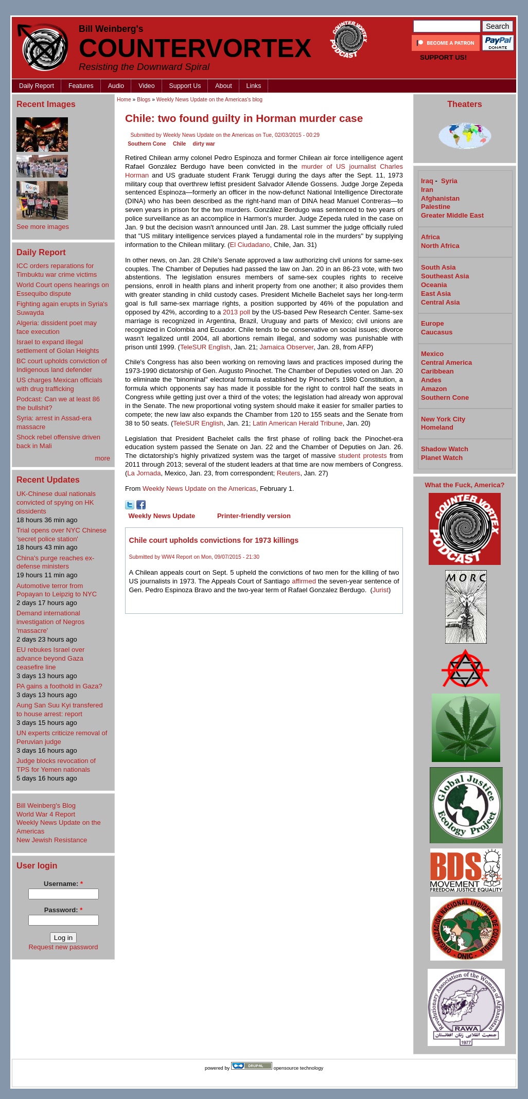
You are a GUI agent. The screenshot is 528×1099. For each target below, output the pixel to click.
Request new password (63, 947)
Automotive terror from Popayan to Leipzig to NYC (56, 590)
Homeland (437, 427)
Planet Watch (442, 458)
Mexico (432, 354)
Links (254, 86)
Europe (432, 323)
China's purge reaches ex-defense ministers (55, 562)
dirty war (204, 144)
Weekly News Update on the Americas (199, 488)
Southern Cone (147, 144)
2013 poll (236, 312)
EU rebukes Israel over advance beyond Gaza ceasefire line (50, 658)
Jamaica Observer (287, 347)
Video (146, 86)
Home (124, 99)
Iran (427, 189)
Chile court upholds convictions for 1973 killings (214, 540)
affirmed (304, 581)
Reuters (289, 473)
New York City (443, 419)
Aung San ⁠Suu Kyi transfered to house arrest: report (59, 709)
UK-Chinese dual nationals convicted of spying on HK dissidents (56, 502)
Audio (116, 86)
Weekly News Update (162, 516)
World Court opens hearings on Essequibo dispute (62, 289)
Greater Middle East (452, 215)
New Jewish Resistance (51, 840)
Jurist (381, 590)
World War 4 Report (45, 814)
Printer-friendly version (254, 516)
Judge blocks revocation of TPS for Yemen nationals (56, 765)
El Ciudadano (250, 245)
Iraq (427, 181)
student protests (363, 455)
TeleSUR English (205, 347)
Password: (63, 910)
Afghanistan (440, 198)
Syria (449, 181)
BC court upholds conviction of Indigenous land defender (61, 365)
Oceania (434, 285)
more (102, 458)
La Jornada (144, 473)
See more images (42, 227)
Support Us (185, 86)
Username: (63, 884)
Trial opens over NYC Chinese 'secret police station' (61, 534)
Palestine (435, 206)
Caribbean (437, 371)
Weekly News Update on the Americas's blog (209, 99)
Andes (431, 380)
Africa (430, 237)
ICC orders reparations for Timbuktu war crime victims (56, 270)
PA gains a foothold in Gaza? (59, 686)
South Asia (438, 267)
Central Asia (440, 302)
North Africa (440, 246)
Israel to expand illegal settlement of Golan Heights (57, 346)
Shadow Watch (444, 449)
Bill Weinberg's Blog (46, 805)
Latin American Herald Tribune (298, 423)
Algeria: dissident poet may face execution (56, 327)
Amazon (434, 389)
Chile (179, 144)
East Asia (436, 293)
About (223, 86)
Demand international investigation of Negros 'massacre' (50, 621)
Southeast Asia (445, 276)
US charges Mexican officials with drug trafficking (59, 384)
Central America (446, 362)
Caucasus (436, 332)
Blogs (143, 99)
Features (81, 86)
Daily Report (36, 86)
